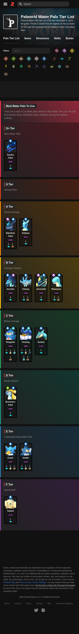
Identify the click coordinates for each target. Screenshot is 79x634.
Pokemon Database (64, 603)
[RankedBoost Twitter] (36, 610)
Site (49, 603)
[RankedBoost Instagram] (43, 610)
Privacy (39, 603)
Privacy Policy (9, 582)
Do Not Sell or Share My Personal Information (55, 585)
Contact (17, 603)
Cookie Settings (39, 582)
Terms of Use (25, 582)
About (6, 603)
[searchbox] (31, 51)
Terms (28, 603)
